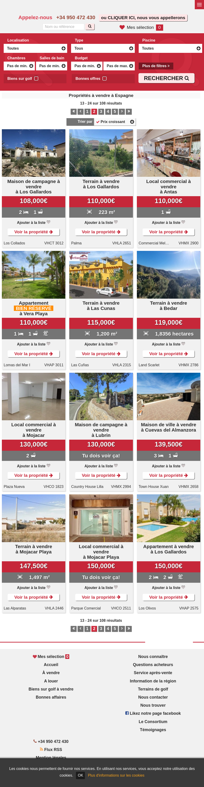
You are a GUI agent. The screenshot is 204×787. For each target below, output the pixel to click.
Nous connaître (153, 656)
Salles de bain (52, 58)
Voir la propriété (33, 231)
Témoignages (153, 729)
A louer (51, 681)
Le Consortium (153, 721)
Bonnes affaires (51, 697)
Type (79, 40)
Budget (81, 58)
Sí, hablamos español (112, 8)
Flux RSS (51, 749)
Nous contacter (153, 697)
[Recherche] (89, 27)
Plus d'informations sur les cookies (116, 775)
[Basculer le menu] (199, 4)
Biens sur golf (22, 78)
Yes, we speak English (102, 8)
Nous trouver (153, 705)
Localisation (18, 40)
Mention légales (51, 757)
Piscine (148, 40)
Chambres (16, 58)
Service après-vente (153, 672)
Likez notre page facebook (153, 713)
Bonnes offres (91, 78)
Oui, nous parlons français (122, 8)
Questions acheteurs (153, 664)
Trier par (85, 121)
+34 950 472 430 (75, 17)
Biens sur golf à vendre (51, 689)
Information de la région (153, 681)
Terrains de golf (153, 689)
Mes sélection (141, 27)
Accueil (51, 664)
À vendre (51, 672)
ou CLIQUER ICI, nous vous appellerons (143, 17)
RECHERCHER (166, 78)
